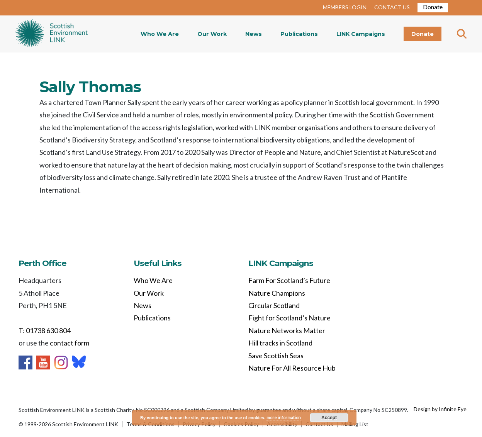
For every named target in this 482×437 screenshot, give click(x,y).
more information (283, 417)
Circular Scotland (274, 305)
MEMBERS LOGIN (345, 7)
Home (51, 34)
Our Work (212, 33)
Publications (299, 33)
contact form (69, 343)
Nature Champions (276, 293)
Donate (433, 6)
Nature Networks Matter (286, 330)
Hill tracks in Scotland (280, 343)
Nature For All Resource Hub (292, 368)
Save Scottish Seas (276, 355)
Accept (329, 417)
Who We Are (160, 33)
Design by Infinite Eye (440, 409)
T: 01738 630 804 (45, 330)
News (253, 33)
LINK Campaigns (360, 33)
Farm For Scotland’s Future (289, 280)
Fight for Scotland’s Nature (289, 317)
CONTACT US (392, 7)
